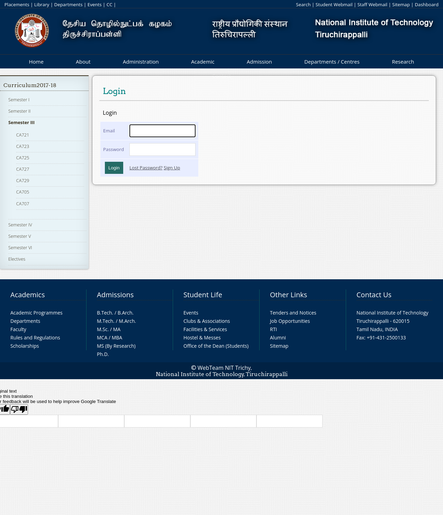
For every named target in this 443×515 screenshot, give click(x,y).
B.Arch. (126, 312)
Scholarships (24, 346)
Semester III (21, 122)
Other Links (288, 294)
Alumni (278, 337)
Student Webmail (334, 4)
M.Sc (102, 329)
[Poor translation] (19, 409)
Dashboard (427, 4)
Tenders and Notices (293, 312)
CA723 (22, 146)
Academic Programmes (36, 312)
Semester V (19, 236)
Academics (27, 294)
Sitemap (401, 4)
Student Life (202, 294)
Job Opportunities (290, 321)
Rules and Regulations (35, 337)
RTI (273, 329)
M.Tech (105, 321)
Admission (259, 61)
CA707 (22, 203)
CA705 (22, 192)
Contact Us (373, 294)
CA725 (22, 157)
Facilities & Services (205, 329)
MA (116, 329)
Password (113, 149)
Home (36, 61)
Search (303, 4)
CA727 (22, 169)
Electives (16, 259)
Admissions (115, 294)
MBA (117, 337)
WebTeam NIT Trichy (224, 368)
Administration (141, 61)
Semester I (18, 99)
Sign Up (172, 168)
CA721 (22, 135)
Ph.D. (103, 354)
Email (109, 131)
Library (41, 4)
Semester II (19, 111)
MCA (102, 337)
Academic (202, 61)
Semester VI (20, 247)
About (83, 61)
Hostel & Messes (202, 337)
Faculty (18, 329)
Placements (16, 4)
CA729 (22, 180)
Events (95, 4)
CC (109, 4)
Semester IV (20, 225)
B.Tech (104, 312)
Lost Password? (145, 168)
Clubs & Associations (206, 321)
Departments (68, 4)
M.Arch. (127, 321)
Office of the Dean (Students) (215, 346)
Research (403, 61)
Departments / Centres (332, 61)
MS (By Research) (116, 346)
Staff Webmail (372, 4)
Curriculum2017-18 (29, 85)
